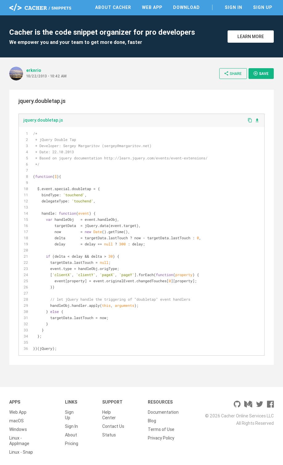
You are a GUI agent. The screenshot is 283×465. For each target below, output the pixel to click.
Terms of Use (161, 429)
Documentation (163, 412)
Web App (152, 7)
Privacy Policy (161, 438)
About (71, 435)
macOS (16, 421)
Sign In (233, 7)
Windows (18, 429)
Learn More (250, 36)
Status (109, 435)
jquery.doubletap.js (43, 120)
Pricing (71, 443)
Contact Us (113, 426)
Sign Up (262, 7)
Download (186, 7)
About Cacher (113, 7)
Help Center (109, 414)
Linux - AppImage (19, 440)
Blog (152, 421)
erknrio (33, 70)
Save (261, 73)
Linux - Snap (21, 452)
